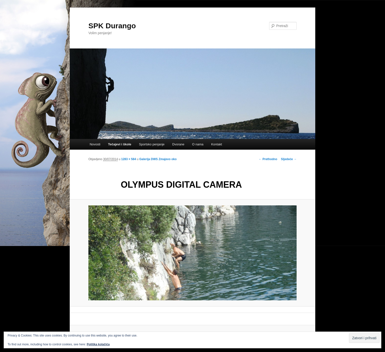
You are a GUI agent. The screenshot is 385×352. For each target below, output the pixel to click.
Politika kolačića (98, 344)
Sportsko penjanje (152, 144)
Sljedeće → (289, 159)
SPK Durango (112, 26)
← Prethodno (268, 159)
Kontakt (216, 144)
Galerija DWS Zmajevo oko (158, 159)
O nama (197, 144)
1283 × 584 (128, 159)
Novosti (95, 144)
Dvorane (178, 144)
